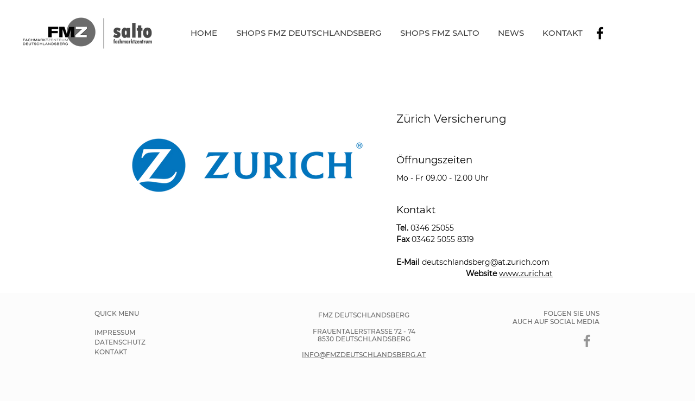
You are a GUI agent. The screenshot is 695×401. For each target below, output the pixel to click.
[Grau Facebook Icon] (587, 341)
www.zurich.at (526, 273)
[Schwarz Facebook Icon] (600, 33)
